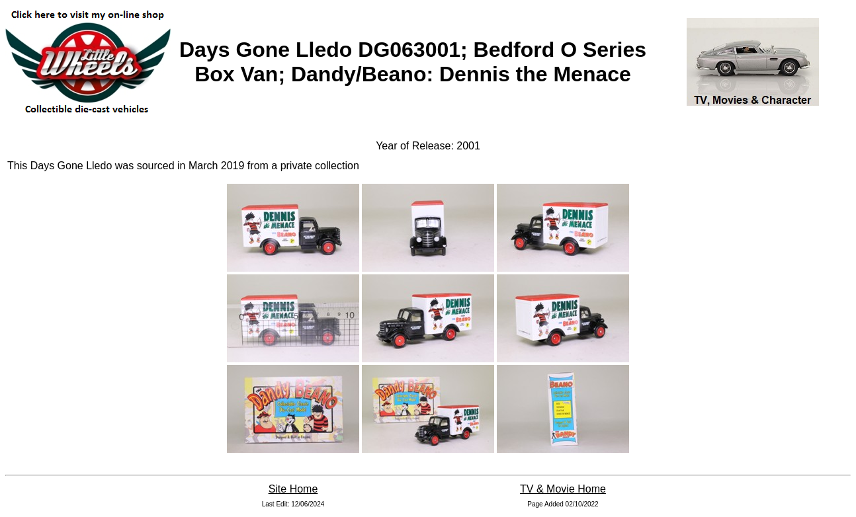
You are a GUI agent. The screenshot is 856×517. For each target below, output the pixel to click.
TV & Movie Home (563, 489)
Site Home (293, 489)
